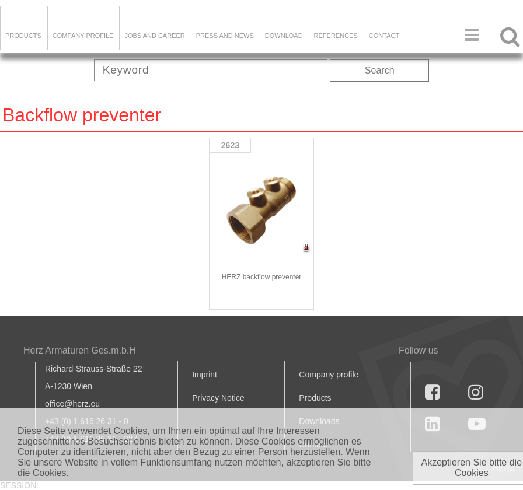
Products (23, 35)
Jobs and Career (154, 35)
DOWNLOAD (284, 35)
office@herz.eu (72, 403)
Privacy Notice (218, 397)
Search (380, 70)
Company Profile (83, 35)
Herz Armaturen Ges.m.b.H (79, 350)
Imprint (204, 374)
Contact (384, 35)
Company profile (328, 374)
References (336, 35)
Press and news (225, 35)
